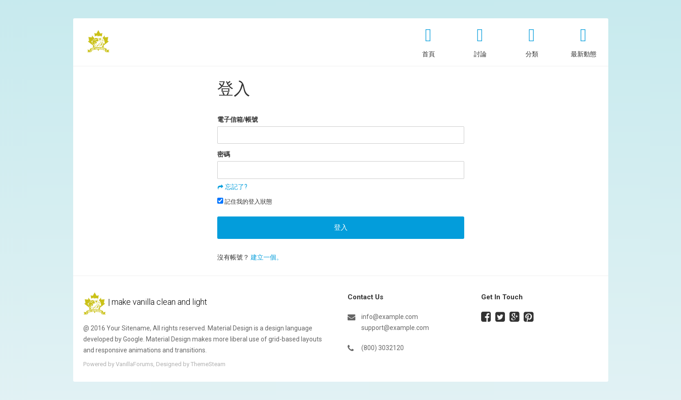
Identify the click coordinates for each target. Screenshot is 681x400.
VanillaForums (134, 364)
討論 (480, 54)
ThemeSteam (208, 364)
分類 (531, 54)
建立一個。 (267, 257)
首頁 (428, 54)
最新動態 (583, 54)
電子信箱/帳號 (237, 119)
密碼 (223, 154)
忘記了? (236, 186)
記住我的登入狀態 (244, 201)
